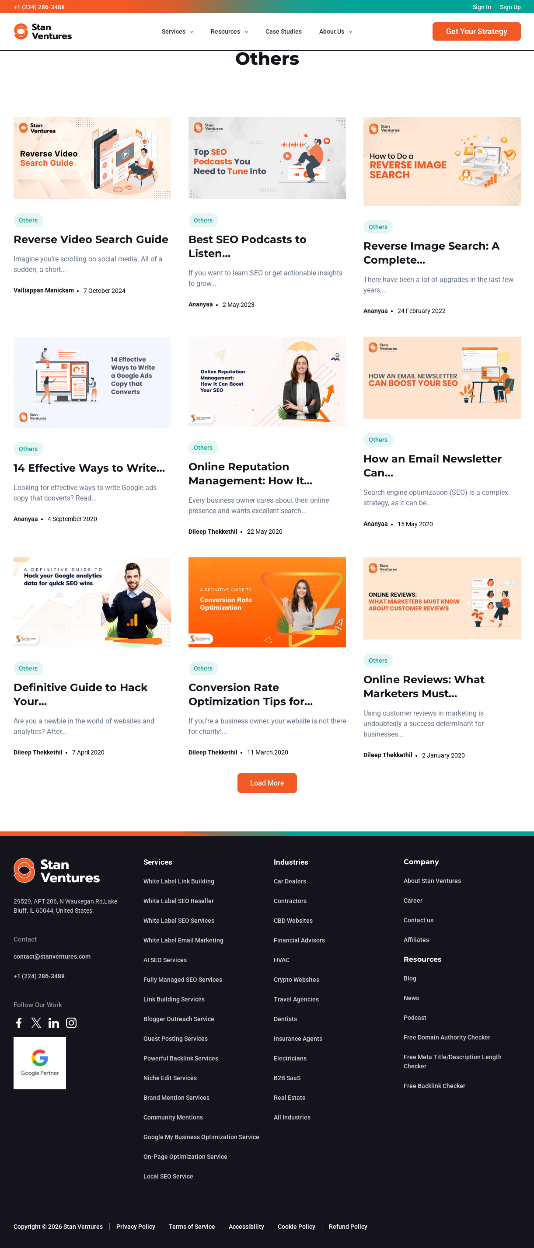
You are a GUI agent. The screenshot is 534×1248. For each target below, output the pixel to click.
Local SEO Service (168, 1176)
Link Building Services (174, 999)
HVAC (282, 959)
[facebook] (19, 1022)
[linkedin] (54, 1022)
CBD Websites (293, 920)
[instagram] (71, 1022)
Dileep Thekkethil (212, 531)
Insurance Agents (298, 1038)
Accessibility (246, 1226)
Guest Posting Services (175, 1038)
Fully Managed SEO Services (182, 979)
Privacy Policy (135, 1226)
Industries (291, 862)
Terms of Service (192, 1226)
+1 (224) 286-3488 (39, 6)
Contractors (290, 900)
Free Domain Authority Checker (447, 1037)
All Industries (292, 1117)
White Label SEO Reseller (178, 900)
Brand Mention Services (176, 1097)
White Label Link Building (178, 881)
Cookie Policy (296, 1226)
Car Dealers (290, 881)
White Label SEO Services (178, 920)
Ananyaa (200, 304)
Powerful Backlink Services (180, 1058)
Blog (410, 978)
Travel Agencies (296, 999)
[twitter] (36, 1022)
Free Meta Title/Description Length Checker (453, 1061)
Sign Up (510, 6)
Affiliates (416, 939)
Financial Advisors (299, 940)
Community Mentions (173, 1117)
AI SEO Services (165, 959)
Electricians (290, 1058)
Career (413, 900)
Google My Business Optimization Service (201, 1136)
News (411, 997)
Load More (267, 783)
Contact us (418, 920)
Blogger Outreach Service (178, 1018)
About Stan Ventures (432, 880)
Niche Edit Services (170, 1077)
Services (173, 31)
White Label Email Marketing (183, 940)
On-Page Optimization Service (185, 1156)
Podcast (415, 1017)
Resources (225, 31)
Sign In (481, 6)
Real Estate (290, 1097)
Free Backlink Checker (434, 1085)
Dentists (285, 1018)
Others (28, 220)
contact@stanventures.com (52, 956)
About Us (331, 31)
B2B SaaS (287, 1077)
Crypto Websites (296, 979)
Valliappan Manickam (44, 290)
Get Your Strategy (476, 31)
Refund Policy (348, 1226)
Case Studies (283, 31)
